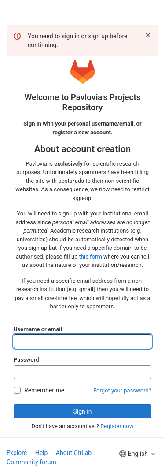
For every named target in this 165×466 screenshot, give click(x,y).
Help (41, 452)
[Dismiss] (148, 35)
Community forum (31, 462)
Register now (116, 426)
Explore (17, 452)
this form (90, 256)
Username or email (38, 329)
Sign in (82, 411)
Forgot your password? (122, 390)
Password (26, 359)
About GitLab (74, 452)
